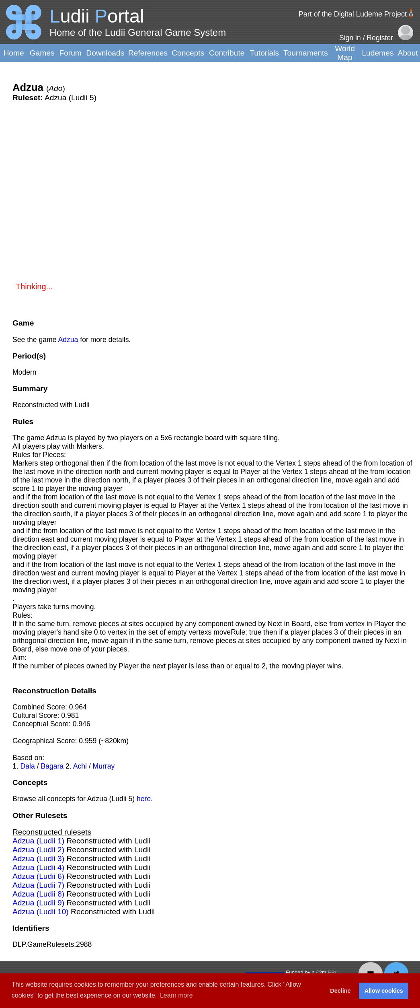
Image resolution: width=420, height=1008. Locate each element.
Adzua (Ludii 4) (38, 867)
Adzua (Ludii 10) (40, 911)
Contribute (227, 53)
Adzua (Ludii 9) (38, 903)
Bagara (52, 766)
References (148, 53)
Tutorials (264, 53)
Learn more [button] (176, 995)
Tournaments (305, 53)
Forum (70, 53)
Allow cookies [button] (384, 990)
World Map (345, 53)
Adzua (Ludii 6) (38, 876)
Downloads (105, 53)
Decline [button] (340, 990)
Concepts (188, 53)
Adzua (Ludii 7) (38, 885)
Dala (27, 766)
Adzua (68, 340)
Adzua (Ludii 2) (38, 849)
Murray (104, 766)
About (408, 53)
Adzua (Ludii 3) (38, 858)
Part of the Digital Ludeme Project (353, 14)
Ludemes (377, 53)
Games (42, 53)
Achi (80, 766)
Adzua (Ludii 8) (38, 894)
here (144, 799)
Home (13, 53)
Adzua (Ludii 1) (38, 841)
